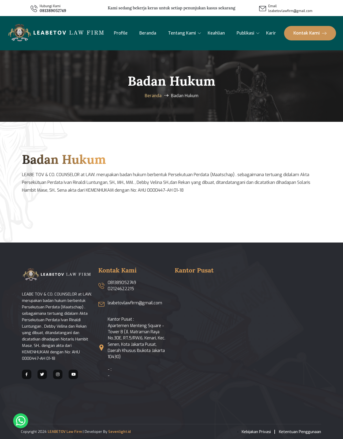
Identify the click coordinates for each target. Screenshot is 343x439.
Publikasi (245, 33)
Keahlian (216, 33)
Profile (121, 33)
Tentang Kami (182, 33)
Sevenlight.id (119, 431)
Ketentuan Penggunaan (300, 431)
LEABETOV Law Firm (65, 431)
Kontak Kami (310, 33)
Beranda (147, 33)
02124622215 (121, 289)
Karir (271, 33)
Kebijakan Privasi (256, 431)
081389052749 (53, 10)
